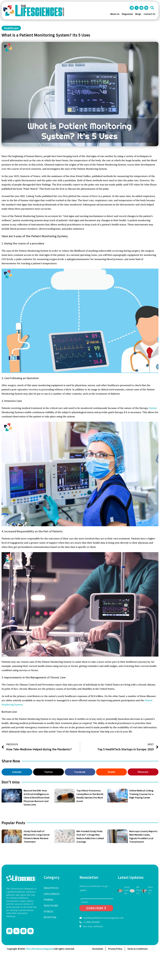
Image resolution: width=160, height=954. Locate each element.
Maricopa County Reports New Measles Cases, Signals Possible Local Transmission (151, 890)
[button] (152, 8)
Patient (153, 408)
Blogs (138, 13)
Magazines (127, 13)
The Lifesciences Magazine (39, 948)
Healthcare (11, 28)
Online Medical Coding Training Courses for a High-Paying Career (141, 794)
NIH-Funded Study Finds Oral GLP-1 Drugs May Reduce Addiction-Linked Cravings (139, 890)
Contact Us (149, 13)
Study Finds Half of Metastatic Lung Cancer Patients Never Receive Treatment (127, 890)
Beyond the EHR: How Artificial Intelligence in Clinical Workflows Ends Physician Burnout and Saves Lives (37, 797)
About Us (115, 13)
